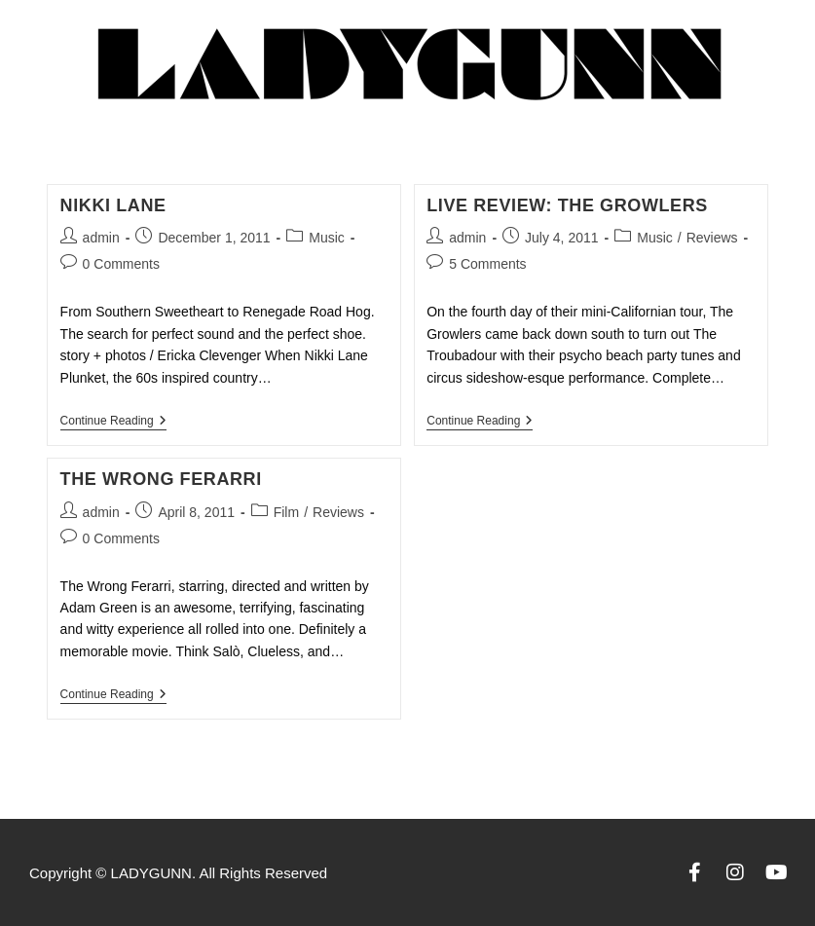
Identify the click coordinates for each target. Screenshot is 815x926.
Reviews (712, 237)
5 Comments (487, 264)
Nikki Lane (113, 205)
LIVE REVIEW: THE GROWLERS (567, 205)
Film (286, 512)
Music (327, 237)
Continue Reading (113, 420)
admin (101, 237)
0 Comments (121, 264)
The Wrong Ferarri (161, 479)
